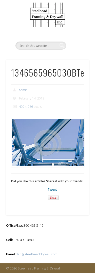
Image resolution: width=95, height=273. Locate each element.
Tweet (52, 189)
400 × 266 (26, 107)
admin (23, 90)
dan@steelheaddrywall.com (37, 254)
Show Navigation (77, 27)
